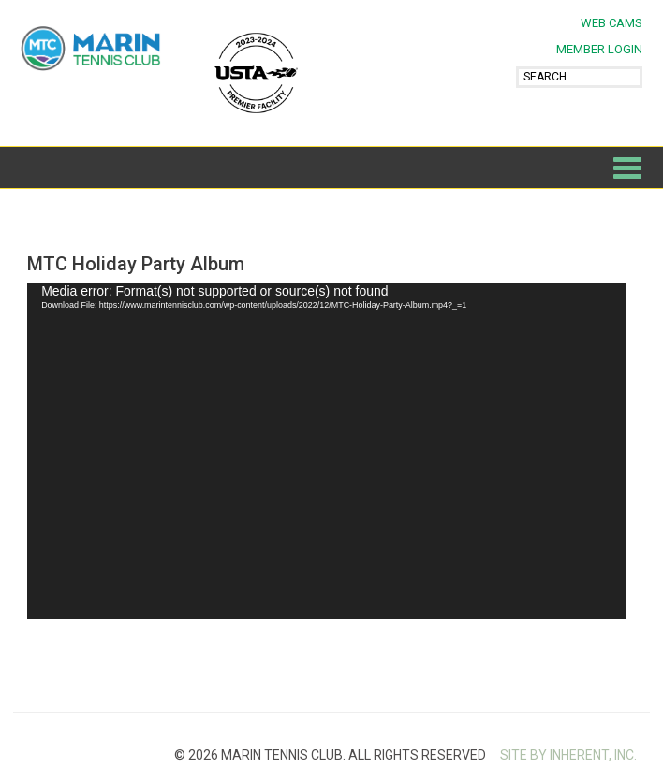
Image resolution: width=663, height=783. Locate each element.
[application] (326, 451)
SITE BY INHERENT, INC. (568, 754)
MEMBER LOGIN (599, 49)
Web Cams (611, 23)
